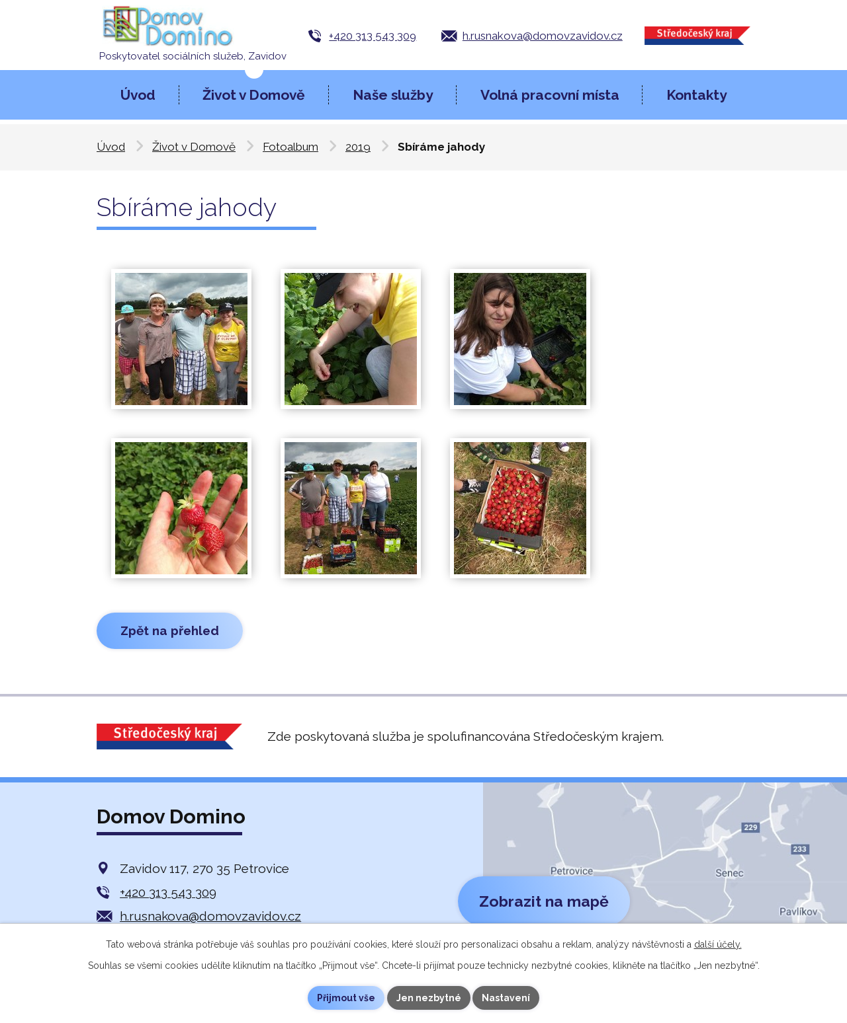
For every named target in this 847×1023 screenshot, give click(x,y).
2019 (358, 146)
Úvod (138, 95)
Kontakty (696, 95)
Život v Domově (253, 95)
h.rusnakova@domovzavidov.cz (543, 35)
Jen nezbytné (428, 998)
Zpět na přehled (169, 630)
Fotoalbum (290, 146)
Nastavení (506, 998)
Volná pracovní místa (549, 95)
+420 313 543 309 (372, 35)
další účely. (718, 944)
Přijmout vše (346, 998)
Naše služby (393, 95)
